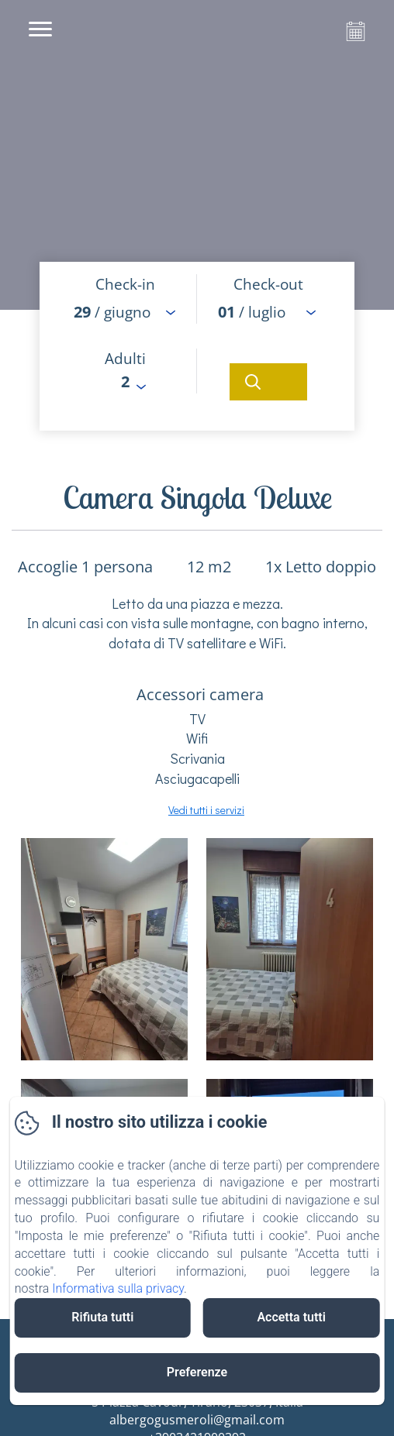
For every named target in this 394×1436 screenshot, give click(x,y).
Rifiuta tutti (102, 1317)
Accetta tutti (291, 1317)
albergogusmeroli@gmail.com (197, 1419)
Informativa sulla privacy (118, 1288)
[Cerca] (268, 381)
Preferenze (197, 1372)
